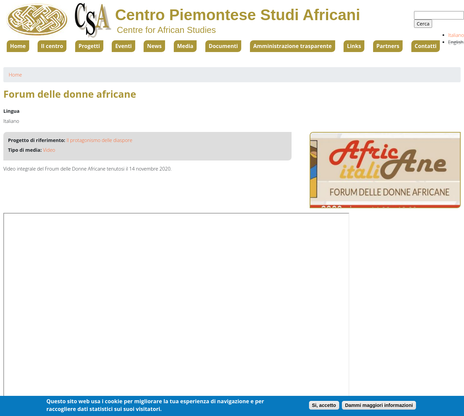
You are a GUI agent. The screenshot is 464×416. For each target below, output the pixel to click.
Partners (387, 46)
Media (185, 46)
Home (18, 46)
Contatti (425, 46)
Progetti (89, 46)
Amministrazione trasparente (292, 46)
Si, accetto (324, 405)
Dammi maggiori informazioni (379, 405)
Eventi (123, 46)
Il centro (52, 46)
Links (354, 46)
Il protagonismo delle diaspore (99, 140)
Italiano (456, 35)
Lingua (11, 111)
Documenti (223, 46)
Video (49, 150)
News (154, 46)
